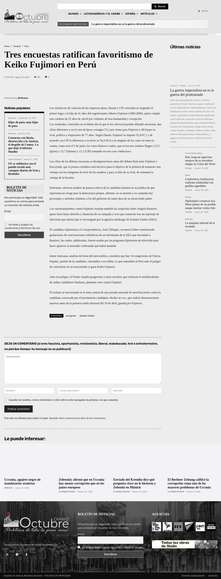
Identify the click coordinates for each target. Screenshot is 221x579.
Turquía (17, 46)
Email (7, 211)
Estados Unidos (87, 315)
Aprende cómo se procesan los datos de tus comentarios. (77, 418)
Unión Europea (14, 159)
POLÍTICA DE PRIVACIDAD (58, 575)
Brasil (187, 175)
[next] (205, 24)
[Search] (160, 6)
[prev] (200, 24)
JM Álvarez (23, 98)
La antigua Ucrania (67, 492)
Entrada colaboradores (193, 575)
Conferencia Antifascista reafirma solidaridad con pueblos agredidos (199, 182)
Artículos (12, 118)
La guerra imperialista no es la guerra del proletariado (123, 24)
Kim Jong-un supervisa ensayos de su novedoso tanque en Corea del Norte (200, 160)
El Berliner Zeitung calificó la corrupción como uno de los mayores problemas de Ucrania (189, 483)
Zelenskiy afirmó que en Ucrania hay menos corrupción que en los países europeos (81, 483)
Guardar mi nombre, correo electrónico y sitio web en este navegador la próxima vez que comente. (64, 399)
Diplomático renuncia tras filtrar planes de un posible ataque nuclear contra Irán (200, 204)
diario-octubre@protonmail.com (39, 544)
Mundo (188, 197)
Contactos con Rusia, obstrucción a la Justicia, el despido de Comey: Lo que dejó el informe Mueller (23, 144)
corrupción (71, 315)
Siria (26, 46)
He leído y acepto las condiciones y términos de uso (22, 226)
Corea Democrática (193, 153)
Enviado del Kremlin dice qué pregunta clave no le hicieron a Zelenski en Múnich (134, 483)
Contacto (212, 575)
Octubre (183, 85)
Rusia (7, 46)
